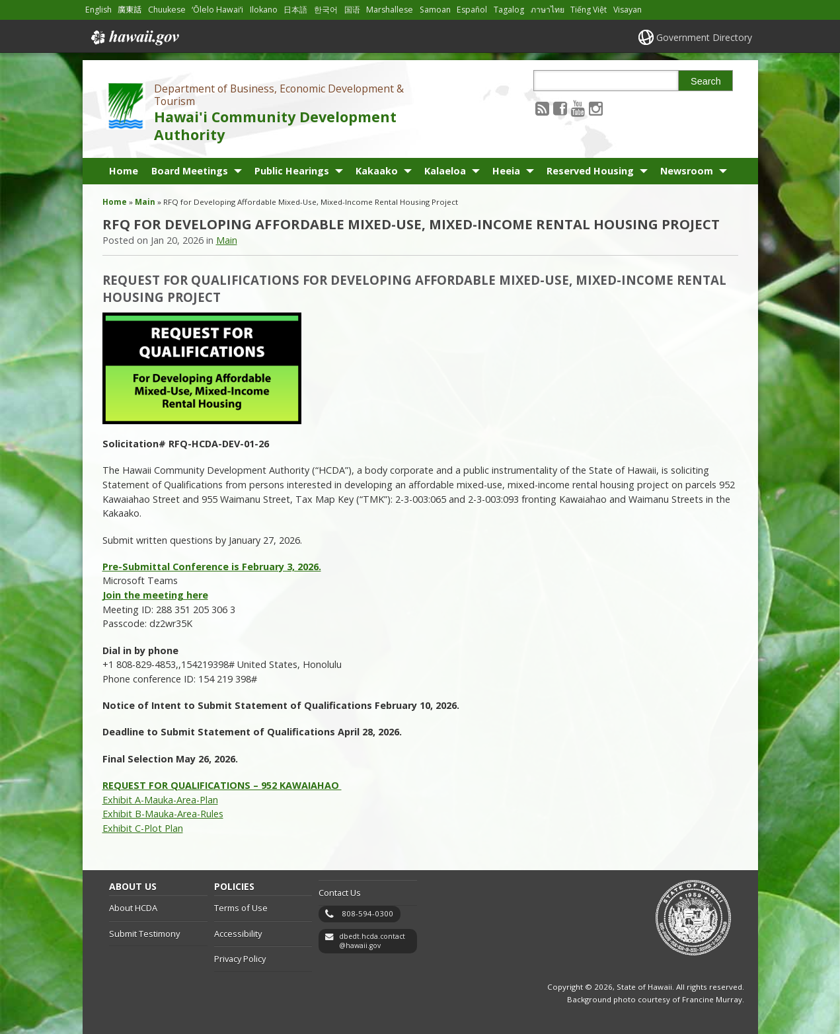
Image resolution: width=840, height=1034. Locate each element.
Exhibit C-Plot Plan (142, 828)
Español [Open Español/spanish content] (472, 9)
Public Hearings (291, 171)
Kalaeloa (445, 171)
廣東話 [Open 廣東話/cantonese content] (129, 9)
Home (123, 171)
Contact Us (340, 893)
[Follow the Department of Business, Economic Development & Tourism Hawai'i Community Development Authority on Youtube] (578, 108)
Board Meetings (189, 171)
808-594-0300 (367, 913)
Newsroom (686, 171)
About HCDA (133, 908)
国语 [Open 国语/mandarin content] (352, 9)
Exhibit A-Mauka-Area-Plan (160, 800)
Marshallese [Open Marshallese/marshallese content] (389, 9)
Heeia (506, 171)
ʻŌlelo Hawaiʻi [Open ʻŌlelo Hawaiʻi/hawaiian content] (217, 9)
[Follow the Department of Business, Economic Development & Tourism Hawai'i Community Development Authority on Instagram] (596, 108)
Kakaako (377, 171)
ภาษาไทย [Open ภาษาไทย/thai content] (547, 9)
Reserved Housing (590, 171)
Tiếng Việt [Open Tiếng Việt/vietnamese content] (588, 9)
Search (706, 81)
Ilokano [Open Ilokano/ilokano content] (264, 9)
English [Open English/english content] (98, 9)
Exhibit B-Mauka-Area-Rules (162, 813)
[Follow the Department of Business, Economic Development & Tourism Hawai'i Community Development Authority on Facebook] (560, 108)
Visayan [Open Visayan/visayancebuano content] (627, 9)
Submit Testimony (144, 934)
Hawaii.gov (134, 38)
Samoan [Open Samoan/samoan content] (435, 9)
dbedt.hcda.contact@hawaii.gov (372, 941)
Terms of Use (241, 908)
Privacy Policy (240, 959)
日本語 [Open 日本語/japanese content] (295, 9)
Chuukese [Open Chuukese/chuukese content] (167, 9)
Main (145, 202)
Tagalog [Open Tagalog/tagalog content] (509, 9)
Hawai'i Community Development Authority (275, 125)
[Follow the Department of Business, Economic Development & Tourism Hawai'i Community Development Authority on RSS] (542, 108)
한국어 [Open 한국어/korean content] (326, 9)
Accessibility (238, 934)
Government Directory (704, 37)
